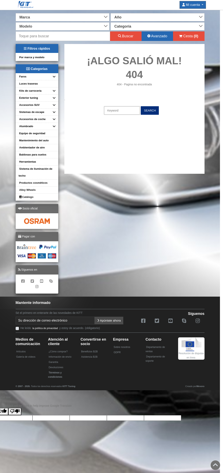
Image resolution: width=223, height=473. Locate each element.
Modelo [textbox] (25, 26)
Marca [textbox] (24, 17)
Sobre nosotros (122, 347)
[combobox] (62, 16)
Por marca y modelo (31, 57)
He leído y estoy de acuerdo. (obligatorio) (60, 328)
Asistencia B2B (89, 356)
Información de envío (60, 356)
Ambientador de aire (32, 147)
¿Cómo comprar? (58, 351)
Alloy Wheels (27, 189)
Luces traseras (28, 83)
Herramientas (27, 161)
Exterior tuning (28, 97)
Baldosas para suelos (33, 154)
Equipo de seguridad (32, 133)
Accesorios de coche (32, 119)
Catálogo (26, 196)
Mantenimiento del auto (34, 140)
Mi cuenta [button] (191, 4)
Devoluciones (56, 367)
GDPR (117, 352)
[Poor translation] (14, 411)
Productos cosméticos (33, 182)
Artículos (21, 351)
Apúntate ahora (109, 320)
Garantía (53, 362)
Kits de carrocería (30, 90)
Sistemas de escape (31, 112)
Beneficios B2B (89, 351)
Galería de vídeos (26, 356)
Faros (22, 76)
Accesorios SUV (29, 104)
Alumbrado (26, 126)
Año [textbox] (117, 17)
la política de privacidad (45, 328)
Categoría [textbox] (122, 26)
